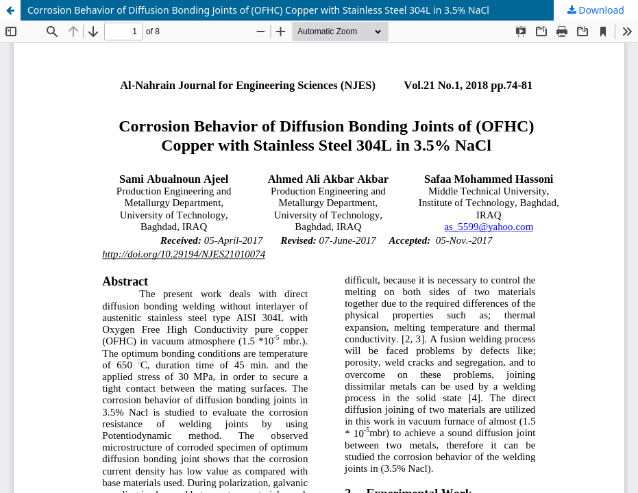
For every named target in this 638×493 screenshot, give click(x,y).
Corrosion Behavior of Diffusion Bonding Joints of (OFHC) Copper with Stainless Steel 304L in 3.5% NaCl (258, 9)
